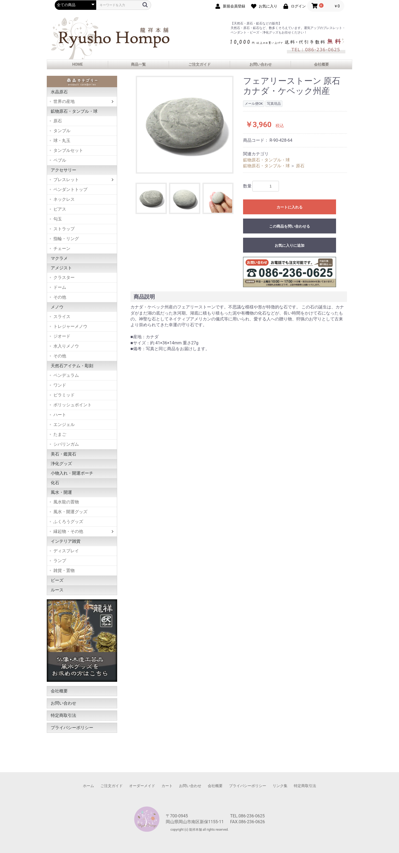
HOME (77, 64)
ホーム (88, 786)
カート (167, 786)
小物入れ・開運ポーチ (72, 473)
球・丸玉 (61, 140)
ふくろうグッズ (68, 521)
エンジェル (64, 424)
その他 (59, 297)
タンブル (61, 130)
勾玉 (57, 218)
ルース (57, 589)
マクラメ (59, 258)
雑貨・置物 (64, 570)
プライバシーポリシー (72, 727)
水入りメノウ (66, 346)
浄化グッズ (61, 463)
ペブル (59, 160)
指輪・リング (66, 238)
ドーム (59, 287)
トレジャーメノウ (70, 326)
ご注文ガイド (199, 64)
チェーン (61, 248)
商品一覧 (138, 64)
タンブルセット (68, 150)
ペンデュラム (66, 375)
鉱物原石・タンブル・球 (74, 111)
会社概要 (321, 64)
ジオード (61, 336)
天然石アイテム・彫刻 (72, 365)
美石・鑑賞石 (63, 454)
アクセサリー (63, 170)
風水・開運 (61, 492)
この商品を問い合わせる (289, 226)
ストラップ (64, 228)
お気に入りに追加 (289, 245)
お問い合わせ (260, 64)
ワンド (59, 385)
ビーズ (57, 580)
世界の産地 (64, 101)
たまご (59, 434)
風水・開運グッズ (70, 511)
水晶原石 (59, 91)
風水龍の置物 (66, 501)
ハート (59, 414)
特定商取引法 (63, 715)
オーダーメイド (142, 786)
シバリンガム (66, 444)
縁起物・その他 (68, 531)
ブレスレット (66, 179)
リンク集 (280, 786)
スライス (61, 316)
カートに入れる (290, 207)
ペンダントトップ (70, 189)
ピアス (59, 209)
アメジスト (61, 267)
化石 (55, 482)
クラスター (64, 277)
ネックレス (64, 199)
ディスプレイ (66, 550)
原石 (57, 120)
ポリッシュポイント (72, 404)
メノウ (57, 307)
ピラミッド (64, 395)
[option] (185, 125)
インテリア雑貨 (65, 541)
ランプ (59, 560)
